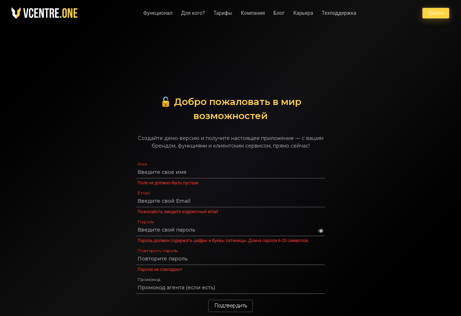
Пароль (146, 221)
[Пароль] (228, 229)
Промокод (149, 279)
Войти (435, 13)
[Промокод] (230, 287)
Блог (279, 13)
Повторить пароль (158, 250)
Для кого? (193, 13)
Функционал (158, 13)
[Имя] (230, 172)
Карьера (303, 13)
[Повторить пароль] (230, 258)
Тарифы (223, 13)
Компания (253, 13)
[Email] (230, 201)
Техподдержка (339, 13)
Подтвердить (230, 305)
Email (143, 193)
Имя (142, 164)
